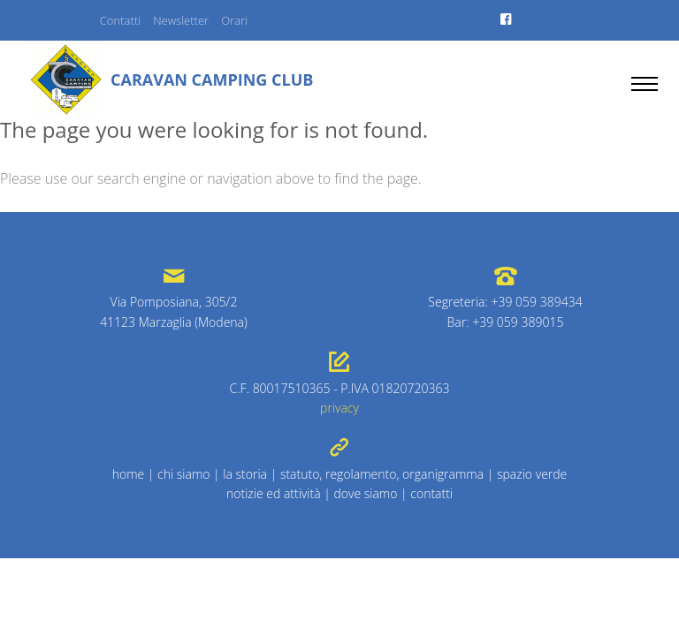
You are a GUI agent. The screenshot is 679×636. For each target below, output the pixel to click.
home (128, 474)
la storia (245, 474)
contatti (431, 493)
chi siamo (183, 474)
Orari (234, 20)
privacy (339, 407)
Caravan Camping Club (212, 79)
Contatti (120, 20)
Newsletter (181, 20)
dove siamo (365, 493)
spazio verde (532, 474)
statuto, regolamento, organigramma (382, 474)
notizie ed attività (273, 493)
